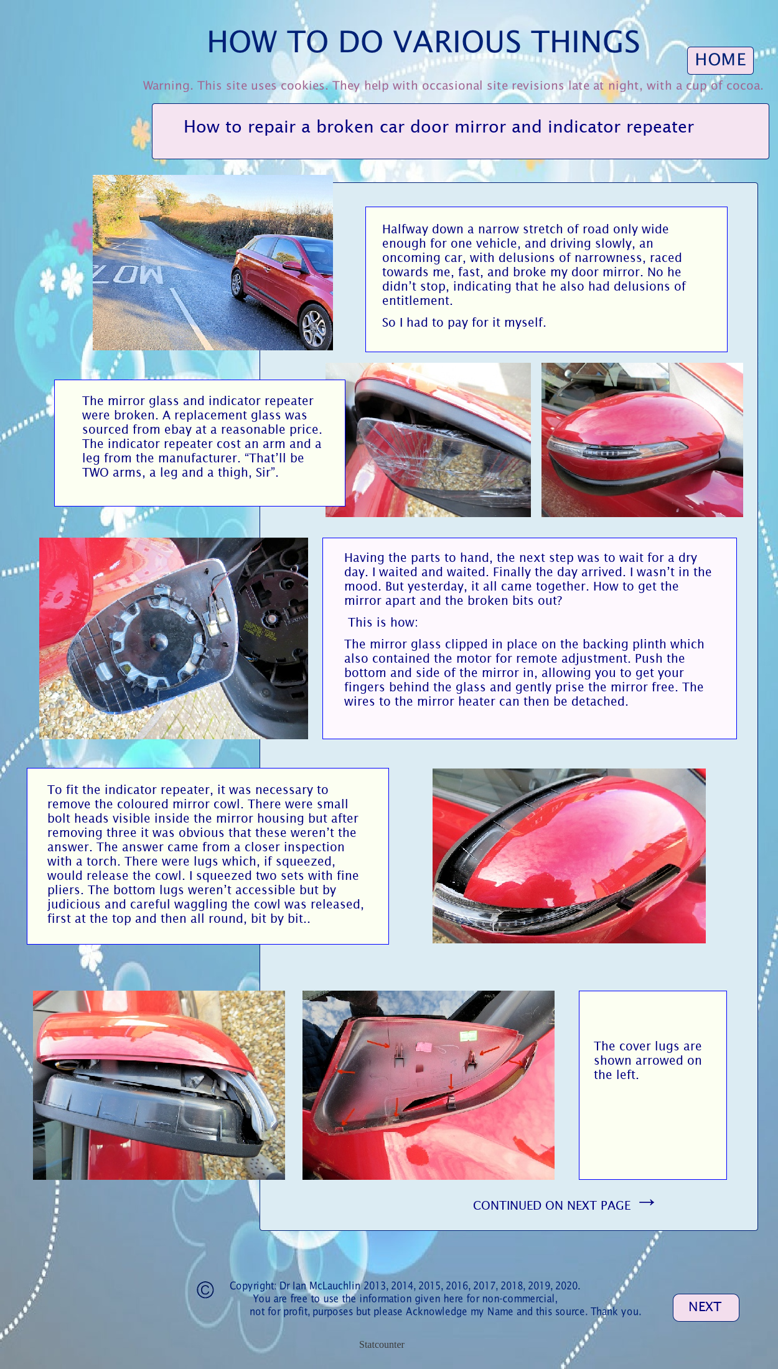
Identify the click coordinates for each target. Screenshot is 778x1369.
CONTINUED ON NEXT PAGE (566, 1205)
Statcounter (382, 1344)
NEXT (704, 1306)
